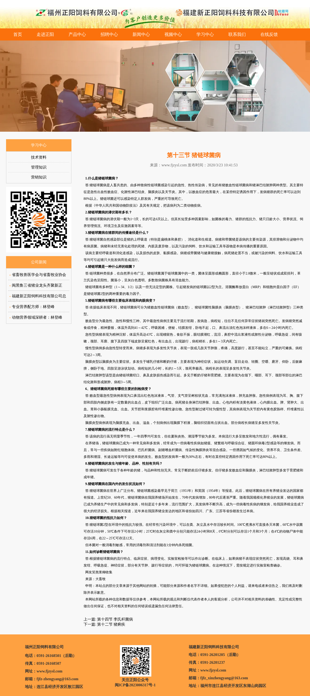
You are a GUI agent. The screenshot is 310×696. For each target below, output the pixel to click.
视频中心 (173, 34)
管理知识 (38, 167)
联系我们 (237, 34)
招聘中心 (109, 34)
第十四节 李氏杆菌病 (114, 619)
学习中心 (205, 34)
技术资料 (38, 157)
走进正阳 (45, 34)
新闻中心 (141, 34)
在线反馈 (269, 34)
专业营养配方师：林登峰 (33, 307)
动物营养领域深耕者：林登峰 (37, 317)
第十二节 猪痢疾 (110, 624)
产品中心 (77, 34)
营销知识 (38, 177)
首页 (17, 34)
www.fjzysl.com (174, 165)
